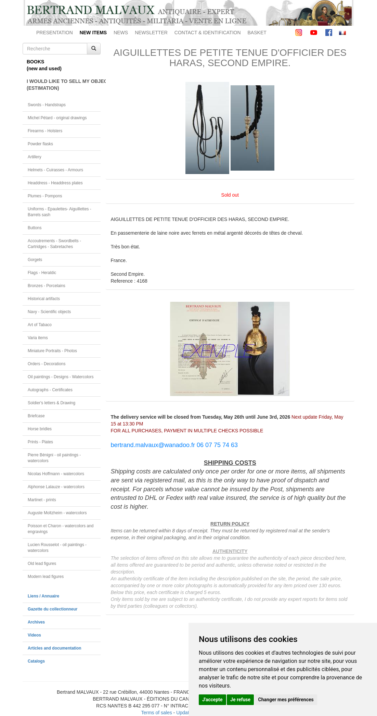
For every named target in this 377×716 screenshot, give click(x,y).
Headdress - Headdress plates (55, 183)
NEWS (121, 32)
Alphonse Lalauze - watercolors (56, 486)
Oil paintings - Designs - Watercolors (61, 376)
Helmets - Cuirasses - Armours (55, 170)
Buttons (34, 227)
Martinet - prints (42, 499)
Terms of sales (156, 712)
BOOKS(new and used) (44, 65)
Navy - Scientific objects (49, 311)
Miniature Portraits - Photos (52, 350)
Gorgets (35, 259)
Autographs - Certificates (50, 389)
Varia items (38, 337)
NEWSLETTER (151, 32)
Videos (34, 635)
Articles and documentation (54, 648)
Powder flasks (40, 143)
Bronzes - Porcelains (46, 285)
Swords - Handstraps (47, 104)
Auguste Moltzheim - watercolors (57, 512)
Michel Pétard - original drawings (57, 117)
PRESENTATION (54, 32)
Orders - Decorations (46, 363)
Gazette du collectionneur (52, 609)
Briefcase (36, 415)
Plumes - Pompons (45, 196)
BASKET (257, 32)
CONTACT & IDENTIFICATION (207, 32)
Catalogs (36, 661)
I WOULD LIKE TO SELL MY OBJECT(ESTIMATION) (64, 84)
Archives (36, 622)
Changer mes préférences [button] (286, 699)
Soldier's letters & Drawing (51, 402)
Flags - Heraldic (42, 272)
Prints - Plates (40, 442)
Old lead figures (42, 563)
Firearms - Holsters (45, 130)
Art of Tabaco (40, 324)
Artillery (34, 157)
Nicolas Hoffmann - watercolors (56, 473)
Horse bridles (40, 429)
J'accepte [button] (212, 699)
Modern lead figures (46, 576)
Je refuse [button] (240, 699)
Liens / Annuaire (43, 596)
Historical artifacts (44, 298)
